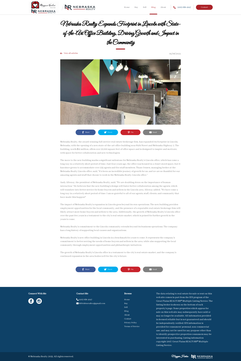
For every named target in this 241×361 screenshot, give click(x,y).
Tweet (108, 132)
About (163, 7)
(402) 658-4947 (182, 7)
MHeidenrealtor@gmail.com (90, 303)
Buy (136, 7)
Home (127, 7)
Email (153, 132)
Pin (130, 132)
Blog (153, 7)
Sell (144, 7)
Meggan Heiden (179, 356)
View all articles (69, 53)
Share (86, 132)
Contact (204, 7)
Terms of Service (131, 326)
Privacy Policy (130, 322)
